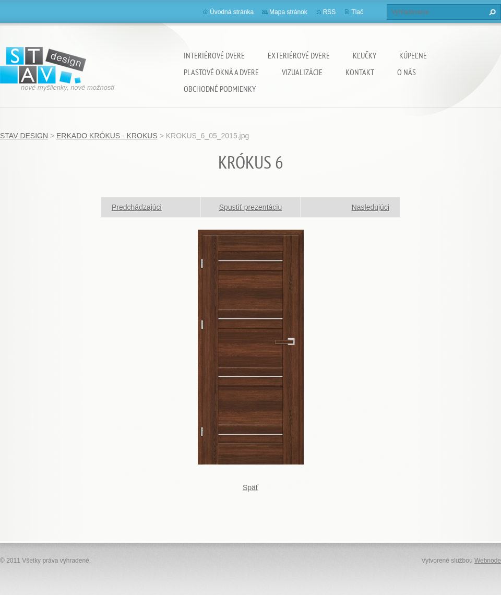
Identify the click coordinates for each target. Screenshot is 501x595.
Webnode (487, 560)
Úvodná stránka (232, 12)
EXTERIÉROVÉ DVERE (299, 55)
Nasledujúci (370, 207)
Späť (250, 487)
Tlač (357, 12)
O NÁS (406, 72)
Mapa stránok (288, 12)
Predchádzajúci (137, 207)
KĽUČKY (364, 55)
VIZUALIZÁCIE (302, 72)
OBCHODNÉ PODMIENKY (220, 89)
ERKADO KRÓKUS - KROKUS (107, 136)
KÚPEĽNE (413, 55)
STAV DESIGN (24, 136)
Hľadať (491, 12)
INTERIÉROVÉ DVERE (214, 55)
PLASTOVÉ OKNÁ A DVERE (221, 72)
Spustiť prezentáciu (250, 207)
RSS (329, 12)
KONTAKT (359, 72)
